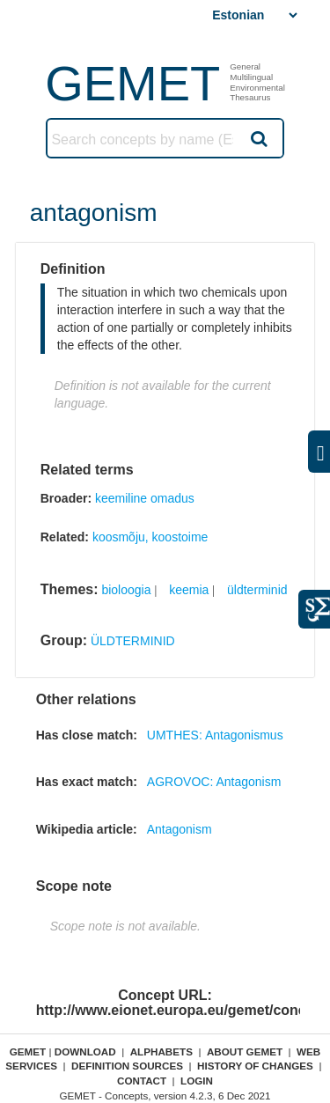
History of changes (255, 1065)
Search (257, 138)
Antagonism (179, 829)
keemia (189, 590)
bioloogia (125, 590)
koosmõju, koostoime (150, 537)
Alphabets (161, 1051)
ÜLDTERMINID (133, 641)
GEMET (132, 83)
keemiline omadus (144, 498)
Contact (141, 1080)
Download (85, 1051)
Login (196, 1080)
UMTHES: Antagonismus (215, 735)
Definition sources (127, 1065)
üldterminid (257, 590)
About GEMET (244, 1051)
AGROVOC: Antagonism (214, 782)
